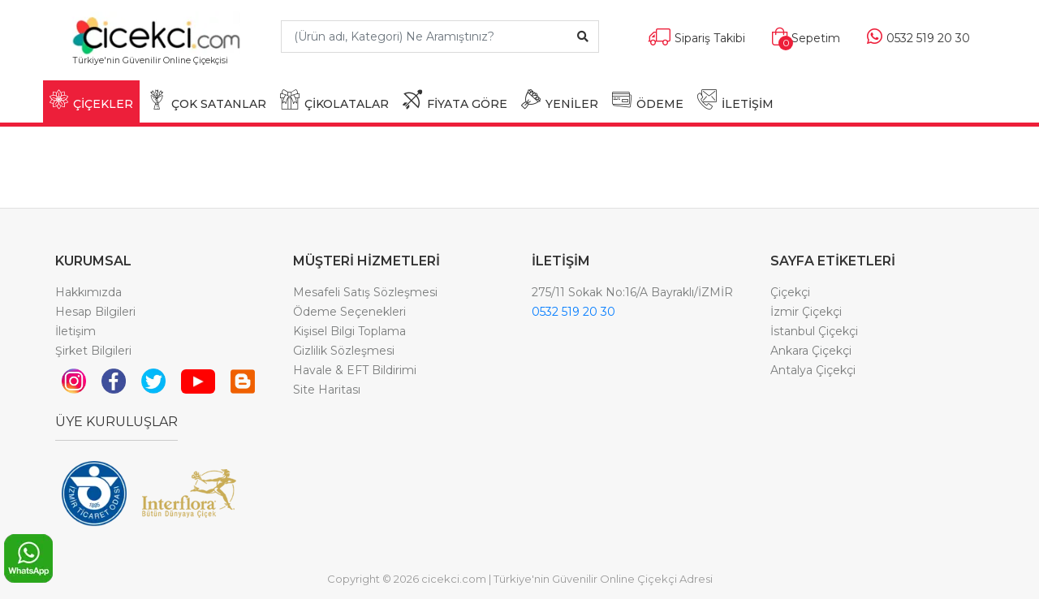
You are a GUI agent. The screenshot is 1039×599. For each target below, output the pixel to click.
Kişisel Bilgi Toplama (349, 331)
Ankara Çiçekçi (810, 350)
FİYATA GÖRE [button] (455, 100)
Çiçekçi (790, 292)
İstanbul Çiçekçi (814, 331)
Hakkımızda (88, 292)
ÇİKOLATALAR (334, 100)
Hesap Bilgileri (95, 311)
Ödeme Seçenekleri (349, 311)
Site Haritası (326, 389)
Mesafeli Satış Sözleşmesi (365, 292)
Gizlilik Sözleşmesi (343, 350)
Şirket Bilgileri (93, 350)
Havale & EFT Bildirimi (354, 370)
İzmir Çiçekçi (806, 311)
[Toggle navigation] (240, 67)
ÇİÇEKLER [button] (91, 100)
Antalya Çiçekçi (813, 370)
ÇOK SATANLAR (206, 100)
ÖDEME (647, 100)
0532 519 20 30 (573, 311)
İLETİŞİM (735, 100)
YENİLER (559, 100)
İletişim (75, 331)
